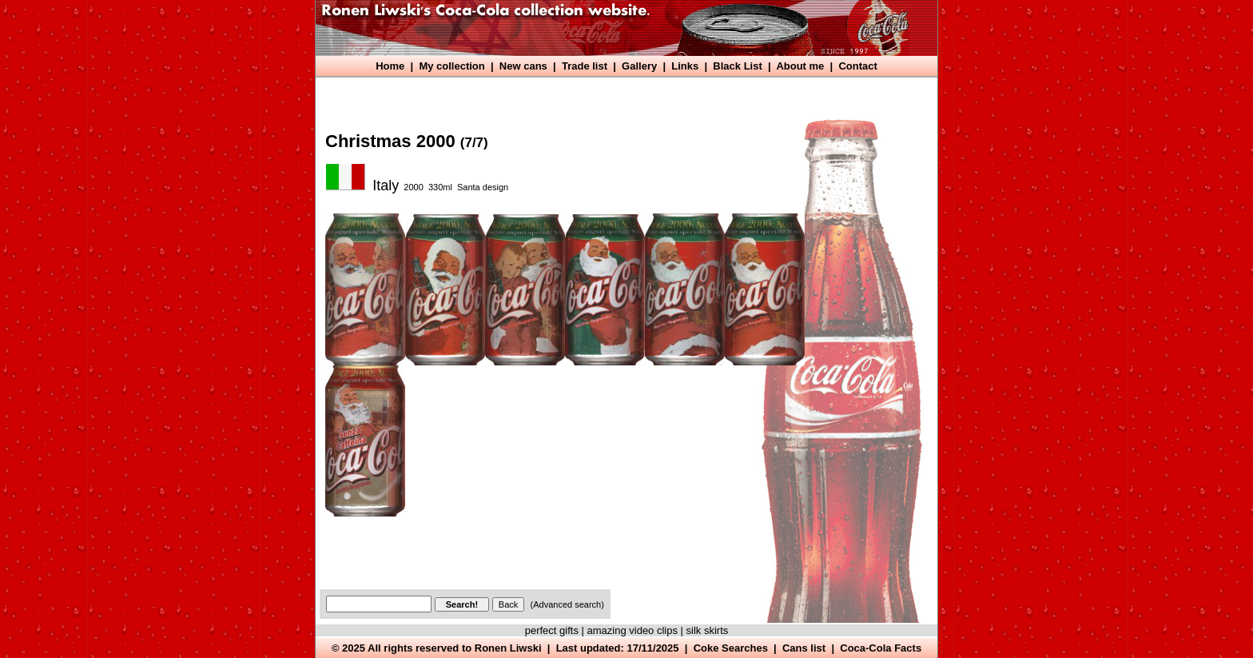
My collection (451, 66)
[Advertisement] (611, 94)
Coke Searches (731, 648)
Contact (857, 66)
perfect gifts (552, 630)
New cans (523, 66)
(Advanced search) (567, 604)
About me (800, 66)
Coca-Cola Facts (880, 648)
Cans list (803, 648)
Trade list (584, 66)
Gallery (639, 66)
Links (684, 66)
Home (390, 66)
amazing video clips (632, 630)
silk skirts (707, 630)
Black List (737, 66)
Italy (385, 185)
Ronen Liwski (508, 648)
